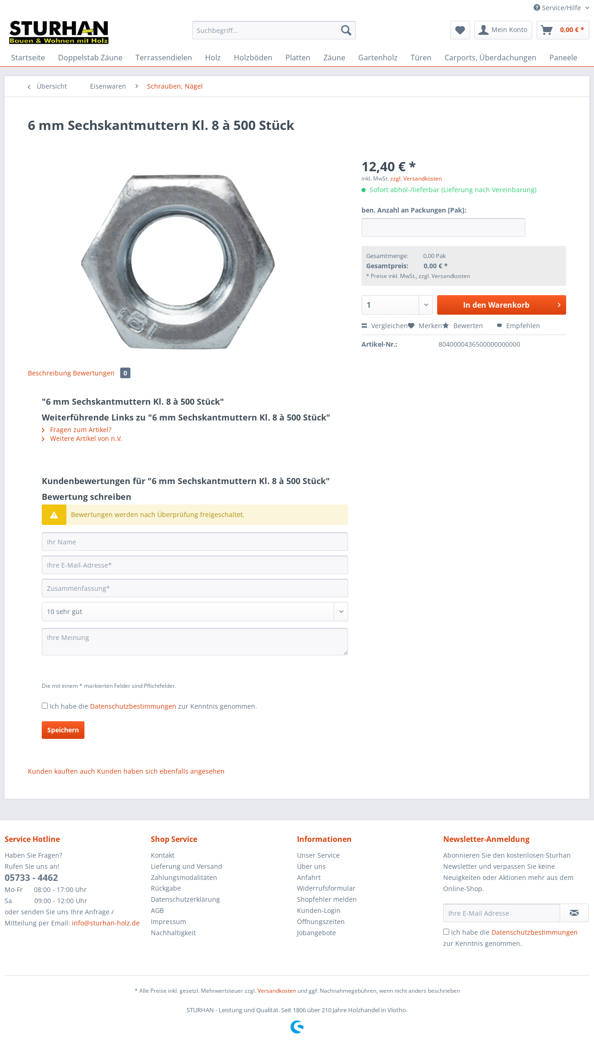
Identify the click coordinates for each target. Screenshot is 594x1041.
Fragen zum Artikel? (76, 429)
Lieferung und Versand (186, 866)
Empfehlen (518, 325)
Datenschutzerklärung (185, 899)
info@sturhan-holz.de (106, 922)
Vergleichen (385, 325)
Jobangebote (316, 932)
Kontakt (162, 855)
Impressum (168, 921)
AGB (157, 910)
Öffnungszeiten (321, 921)
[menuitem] (274, 34)
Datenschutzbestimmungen (133, 706)
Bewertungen (101, 373)
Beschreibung (49, 373)
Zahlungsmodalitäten (184, 877)
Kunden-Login (319, 910)
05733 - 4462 (31, 878)
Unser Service (318, 855)
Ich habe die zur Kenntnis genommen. (153, 706)
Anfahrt (309, 877)
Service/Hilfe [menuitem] (558, 7)
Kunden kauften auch (61, 771)
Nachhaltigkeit (173, 932)
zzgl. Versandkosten (416, 178)
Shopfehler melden (327, 899)
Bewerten (463, 325)
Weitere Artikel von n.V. (82, 438)
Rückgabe (166, 888)
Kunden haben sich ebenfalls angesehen (161, 771)
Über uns (311, 866)
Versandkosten (277, 991)
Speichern (63, 729)
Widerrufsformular (326, 888)
